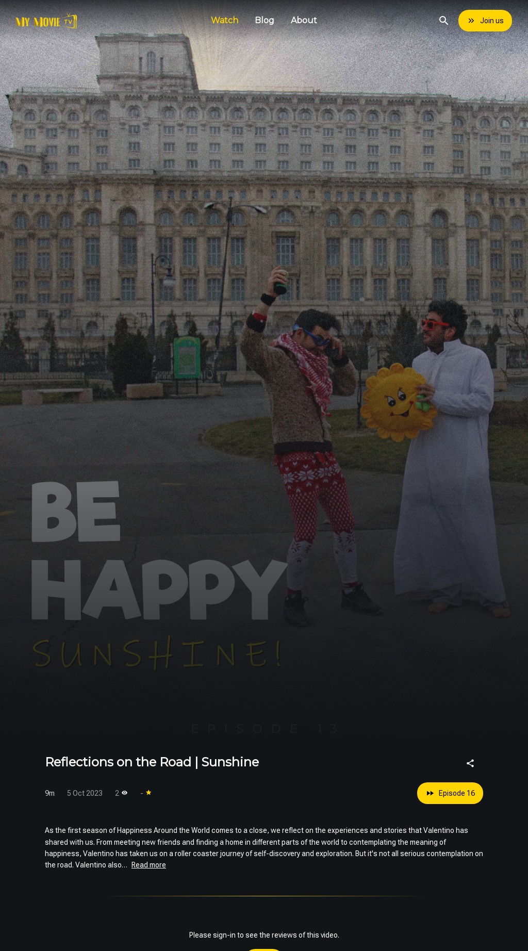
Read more (148, 865)
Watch (224, 20)
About (304, 20)
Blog (264, 20)
